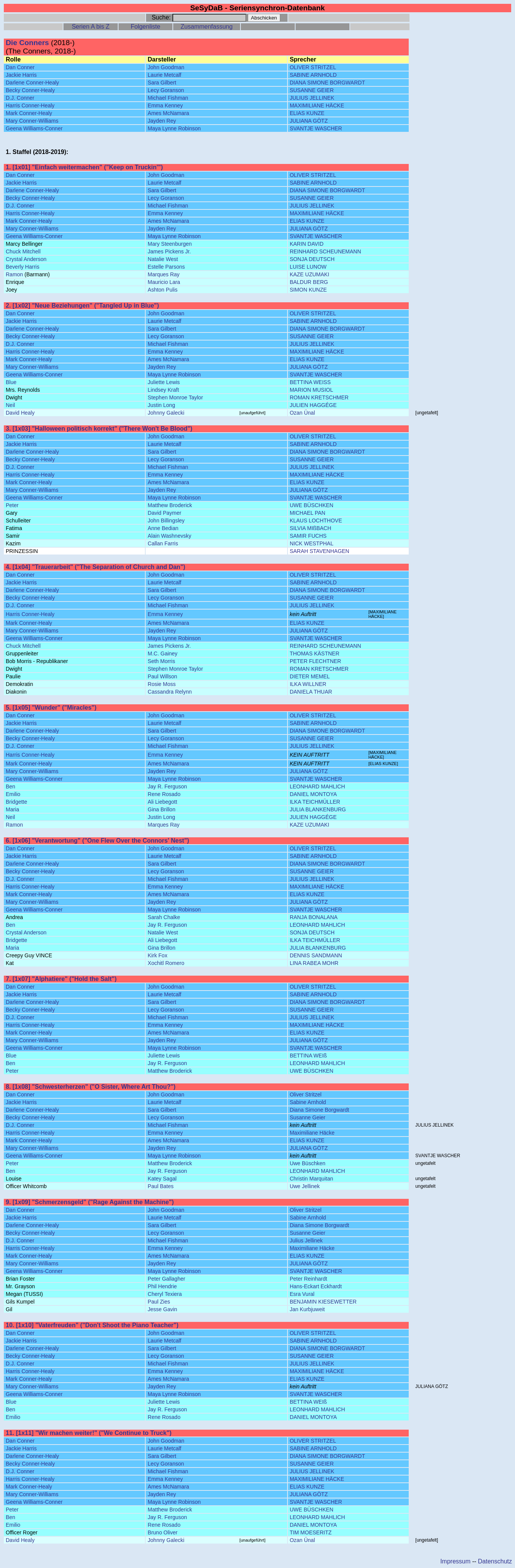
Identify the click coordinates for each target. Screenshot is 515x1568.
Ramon (14, 274)
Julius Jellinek (306, 1240)
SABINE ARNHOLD (313, 75)
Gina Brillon (161, 809)
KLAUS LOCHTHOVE (316, 520)
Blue (11, 382)
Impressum (455, 1561)
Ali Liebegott (162, 802)
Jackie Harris (21, 75)
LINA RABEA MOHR (314, 963)
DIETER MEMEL (310, 676)
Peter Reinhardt (308, 1279)
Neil (10, 405)
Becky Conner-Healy (30, 90)
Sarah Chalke (164, 917)
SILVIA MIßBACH (310, 528)
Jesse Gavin (162, 1309)
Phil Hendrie (162, 1286)
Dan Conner (20, 67)
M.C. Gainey (162, 653)
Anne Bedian (163, 528)
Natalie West (163, 259)
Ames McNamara (168, 113)
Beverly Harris (22, 267)
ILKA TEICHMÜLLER (315, 802)
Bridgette (16, 802)
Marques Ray (163, 274)
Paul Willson (162, 676)
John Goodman (166, 67)
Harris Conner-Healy (30, 105)
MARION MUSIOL (311, 390)
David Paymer (164, 513)
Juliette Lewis (164, 382)
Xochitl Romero (166, 963)
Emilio (13, 794)
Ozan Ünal (302, 413)
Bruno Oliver (162, 1532)
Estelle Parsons (166, 267)
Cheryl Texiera (165, 1294)
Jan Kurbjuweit (307, 1309)
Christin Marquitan (311, 1179)
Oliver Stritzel (306, 1094)
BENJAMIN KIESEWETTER (323, 1302)
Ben (10, 786)
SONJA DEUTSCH (312, 259)
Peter (12, 505)
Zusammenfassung (206, 26)
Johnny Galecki (166, 413)
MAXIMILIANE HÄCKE (317, 105)
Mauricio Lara (164, 282)
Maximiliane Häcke (312, 1133)
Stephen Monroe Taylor (175, 397)
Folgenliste (145, 26)
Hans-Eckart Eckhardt (316, 1286)
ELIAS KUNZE (307, 113)
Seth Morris (161, 661)
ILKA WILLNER (308, 684)
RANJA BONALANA (314, 917)
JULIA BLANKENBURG (318, 809)
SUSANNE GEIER (312, 90)
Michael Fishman (168, 98)
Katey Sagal (162, 1179)
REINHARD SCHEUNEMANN (325, 251)
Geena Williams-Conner (34, 128)
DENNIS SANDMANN (316, 955)
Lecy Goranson (166, 90)
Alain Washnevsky (169, 536)
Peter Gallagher (166, 1279)
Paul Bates (161, 1186)
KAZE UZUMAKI (309, 274)
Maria (12, 809)
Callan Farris (163, 543)
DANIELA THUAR (311, 692)
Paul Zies (159, 1302)
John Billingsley (166, 520)
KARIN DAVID (306, 244)
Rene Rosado (164, 794)
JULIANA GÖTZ (309, 121)
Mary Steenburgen (170, 244)
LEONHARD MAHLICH (317, 786)
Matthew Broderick (170, 505)
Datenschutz (495, 1561)
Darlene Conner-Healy (32, 82)
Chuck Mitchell (23, 251)
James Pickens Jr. (169, 251)
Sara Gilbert (162, 82)
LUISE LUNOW (308, 267)
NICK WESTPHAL (311, 543)
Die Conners (27, 43)
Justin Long (161, 405)
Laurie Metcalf (164, 75)
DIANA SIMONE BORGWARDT (327, 82)
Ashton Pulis (162, 290)
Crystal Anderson (26, 259)
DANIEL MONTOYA (313, 794)
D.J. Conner (20, 98)
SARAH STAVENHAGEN (319, 551)
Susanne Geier (307, 1117)
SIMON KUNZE (308, 290)
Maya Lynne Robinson (174, 128)
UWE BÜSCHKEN (311, 505)
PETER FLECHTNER (315, 661)
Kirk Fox (157, 955)
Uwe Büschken (307, 1163)
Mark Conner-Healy (29, 113)
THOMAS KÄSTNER (315, 653)
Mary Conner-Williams (32, 121)
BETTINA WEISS (310, 382)
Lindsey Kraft (163, 390)
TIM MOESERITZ (311, 1532)
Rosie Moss (161, 684)
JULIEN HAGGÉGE (313, 405)
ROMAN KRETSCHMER (319, 397)
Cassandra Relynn (170, 692)
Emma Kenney (165, 105)
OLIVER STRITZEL (313, 67)
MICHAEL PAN (307, 513)
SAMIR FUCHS (308, 536)
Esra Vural (302, 1294)
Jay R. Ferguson (167, 786)
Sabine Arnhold (308, 1102)
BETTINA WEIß (308, 1055)
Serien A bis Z (91, 26)
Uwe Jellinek (305, 1186)
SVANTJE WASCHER (316, 128)
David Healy (20, 413)
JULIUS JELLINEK (312, 98)
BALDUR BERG (309, 282)
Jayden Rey (162, 121)
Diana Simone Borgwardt (319, 1110)
